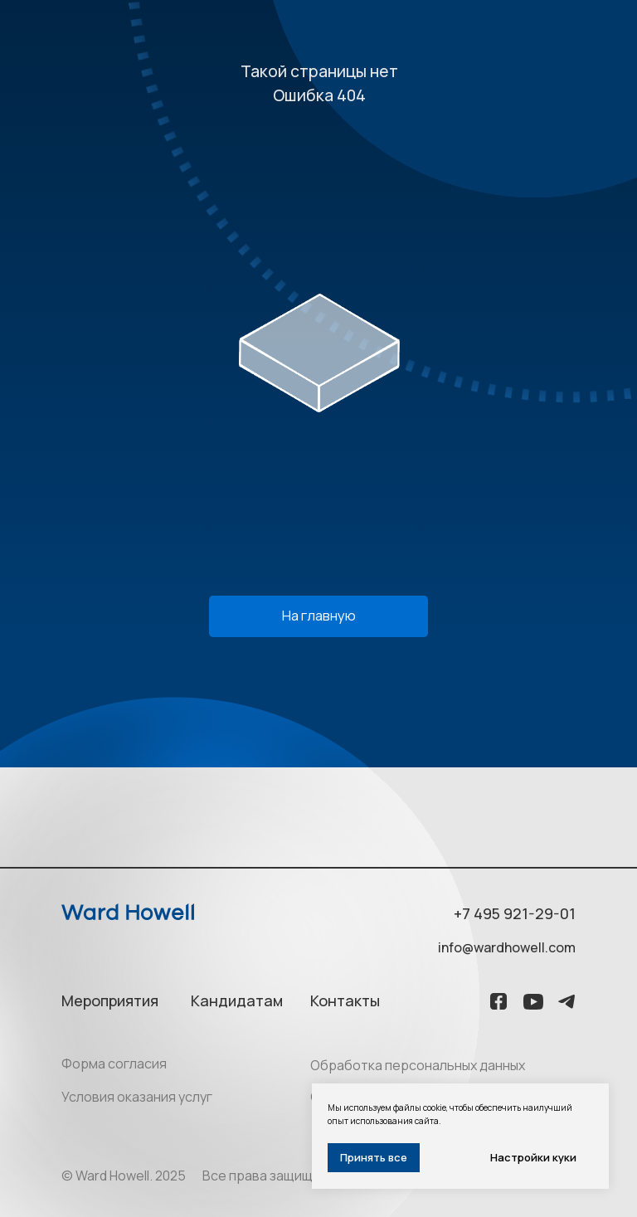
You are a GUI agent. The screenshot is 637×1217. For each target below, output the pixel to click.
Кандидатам (237, 1000)
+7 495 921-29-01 (515, 913)
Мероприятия (109, 1000)
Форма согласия (114, 1063)
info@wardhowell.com (507, 947)
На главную (319, 615)
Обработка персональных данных (417, 1065)
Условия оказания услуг (136, 1097)
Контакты (345, 1000)
